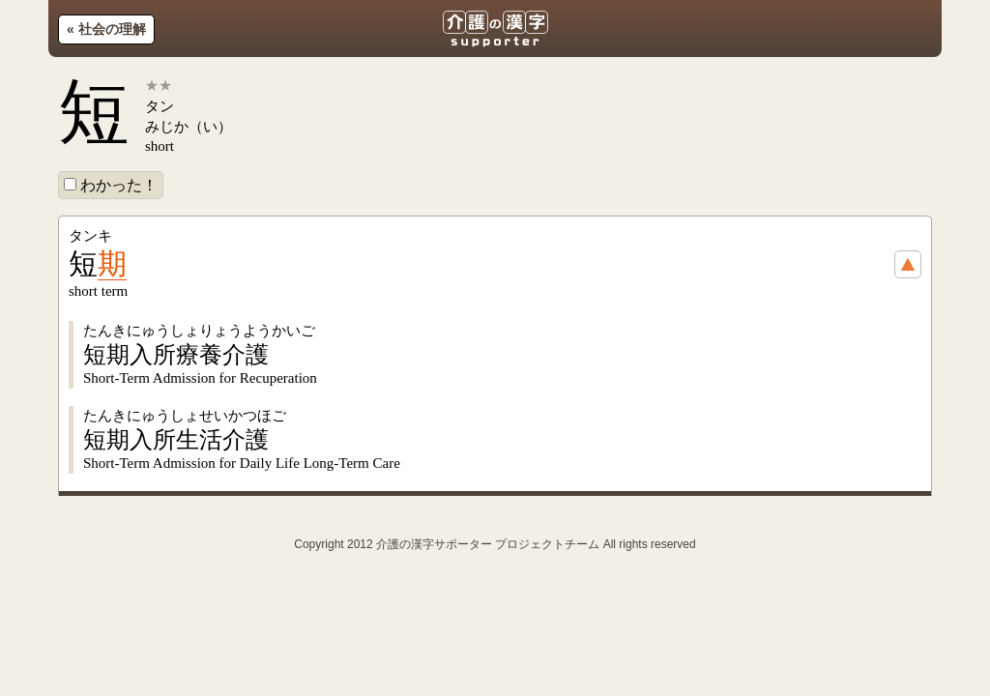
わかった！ (111, 185)
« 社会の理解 (106, 29)
